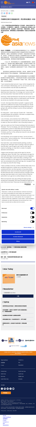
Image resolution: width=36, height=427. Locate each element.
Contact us (20, 360)
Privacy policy (3, 410)
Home (4, 415)
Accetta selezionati (18, 236)
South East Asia (22, 371)
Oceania (20, 379)
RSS (19, 362)
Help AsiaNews (4, 360)
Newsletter (20, 365)
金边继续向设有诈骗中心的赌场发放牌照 (12, 315)
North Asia (3, 374)
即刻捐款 (5, 392)
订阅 (18, 296)
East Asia (3, 376)
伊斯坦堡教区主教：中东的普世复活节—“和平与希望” (14, 319)
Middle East (21, 376)
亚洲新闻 (3, 362)
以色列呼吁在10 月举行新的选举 (8, 252)
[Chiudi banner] (33, 184)
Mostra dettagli (27, 227)
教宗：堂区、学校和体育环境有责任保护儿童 (11, 257)
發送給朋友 (4, 16)
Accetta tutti (18, 232)
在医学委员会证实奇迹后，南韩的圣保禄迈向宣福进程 (15, 306)
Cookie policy (9, 410)
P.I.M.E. (2, 365)
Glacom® (14, 410)
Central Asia (3, 371)
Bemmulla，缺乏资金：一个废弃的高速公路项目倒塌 (13, 247)
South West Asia (4, 379)
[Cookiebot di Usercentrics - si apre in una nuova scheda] (24, 184)
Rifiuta (18, 241)
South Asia (20, 374)
